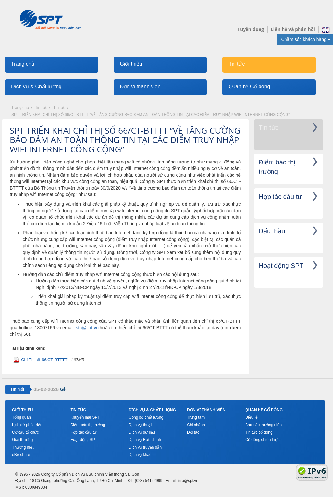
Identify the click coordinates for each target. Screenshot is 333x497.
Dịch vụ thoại (140, 425)
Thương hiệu (23, 447)
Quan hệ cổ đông (264, 410)
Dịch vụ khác (140, 454)
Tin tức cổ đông (258, 432)
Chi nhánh (196, 425)
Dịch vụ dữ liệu (142, 432)
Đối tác (193, 432)
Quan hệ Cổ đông (249, 86)
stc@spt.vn (87, 327)
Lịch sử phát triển (27, 425)
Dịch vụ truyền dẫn (145, 447)
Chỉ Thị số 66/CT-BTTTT (44, 359)
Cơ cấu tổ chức (25, 432)
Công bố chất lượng (146, 417)
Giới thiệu (131, 64)
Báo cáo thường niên (263, 425)
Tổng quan (21, 417)
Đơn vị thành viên (140, 86)
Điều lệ (251, 417)
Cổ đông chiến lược (262, 440)
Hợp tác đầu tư (83, 432)
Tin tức (237, 64)
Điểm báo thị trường (87, 425)
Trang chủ (23, 64)
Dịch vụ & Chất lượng (36, 86)
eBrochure (21, 454)
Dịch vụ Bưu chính (145, 440)
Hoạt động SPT (83, 440)
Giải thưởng (22, 440)
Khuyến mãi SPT (85, 417)
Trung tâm (196, 417)
